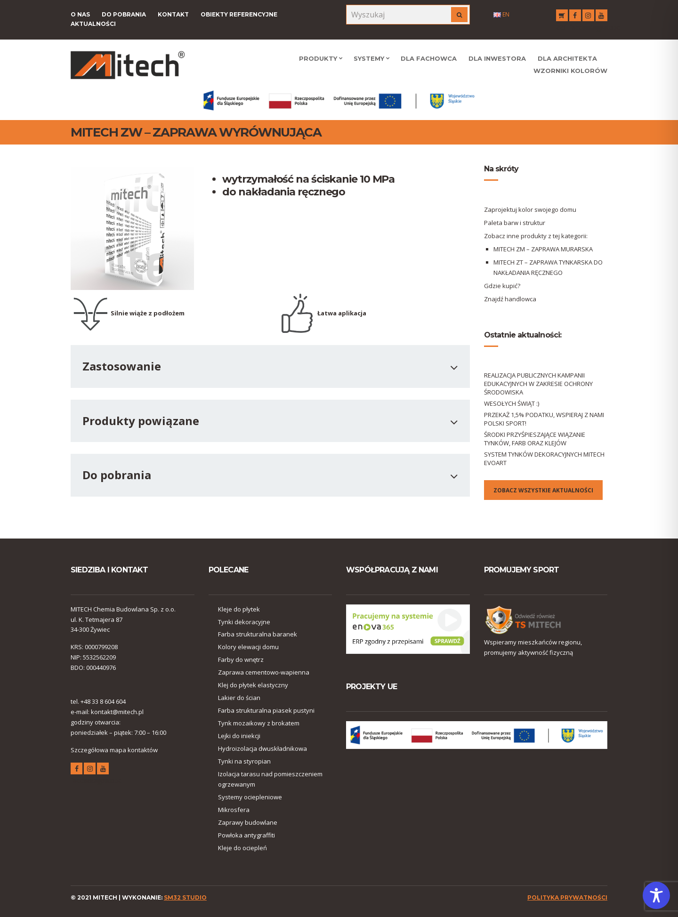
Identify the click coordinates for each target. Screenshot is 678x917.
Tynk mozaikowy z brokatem (258, 723)
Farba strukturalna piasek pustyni (266, 710)
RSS (562, 16)
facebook (575, 16)
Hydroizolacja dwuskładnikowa (262, 748)
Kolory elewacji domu (248, 647)
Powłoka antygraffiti (246, 835)
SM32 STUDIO (185, 897)
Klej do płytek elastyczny (253, 685)
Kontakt (173, 14)
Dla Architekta (567, 58)
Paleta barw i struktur (514, 222)
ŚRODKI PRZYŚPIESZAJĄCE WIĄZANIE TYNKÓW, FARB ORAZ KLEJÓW (534, 438)
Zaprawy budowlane (247, 822)
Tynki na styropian (244, 761)
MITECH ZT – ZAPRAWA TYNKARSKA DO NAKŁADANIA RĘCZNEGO (548, 267)
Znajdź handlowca (510, 299)
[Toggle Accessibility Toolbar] (656, 895)
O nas (80, 14)
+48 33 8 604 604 (103, 701)
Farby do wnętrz (241, 659)
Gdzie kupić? (502, 286)
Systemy (369, 58)
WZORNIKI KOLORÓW (570, 70)
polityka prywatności (567, 897)
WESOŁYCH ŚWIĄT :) (511, 403)
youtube (601, 16)
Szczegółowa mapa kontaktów (114, 750)
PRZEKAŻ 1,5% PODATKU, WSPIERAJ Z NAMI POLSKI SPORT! (544, 418)
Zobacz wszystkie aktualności (543, 490)
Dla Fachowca (429, 58)
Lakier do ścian (239, 697)
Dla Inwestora (497, 58)
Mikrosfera (234, 809)
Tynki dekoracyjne (244, 622)
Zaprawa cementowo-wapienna (263, 672)
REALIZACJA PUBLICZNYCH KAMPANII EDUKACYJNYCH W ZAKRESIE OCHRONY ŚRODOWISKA (538, 383)
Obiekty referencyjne (239, 14)
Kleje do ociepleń (242, 848)
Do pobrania (124, 14)
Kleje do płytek (239, 609)
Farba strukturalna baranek (257, 634)
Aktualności (93, 23)
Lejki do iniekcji (239, 736)
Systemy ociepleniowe (250, 797)
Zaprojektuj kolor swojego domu (530, 209)
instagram (588, 16)
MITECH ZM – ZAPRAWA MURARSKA (543, 249)
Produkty (318, 58)
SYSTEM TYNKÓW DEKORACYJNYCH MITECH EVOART (544, 458)
